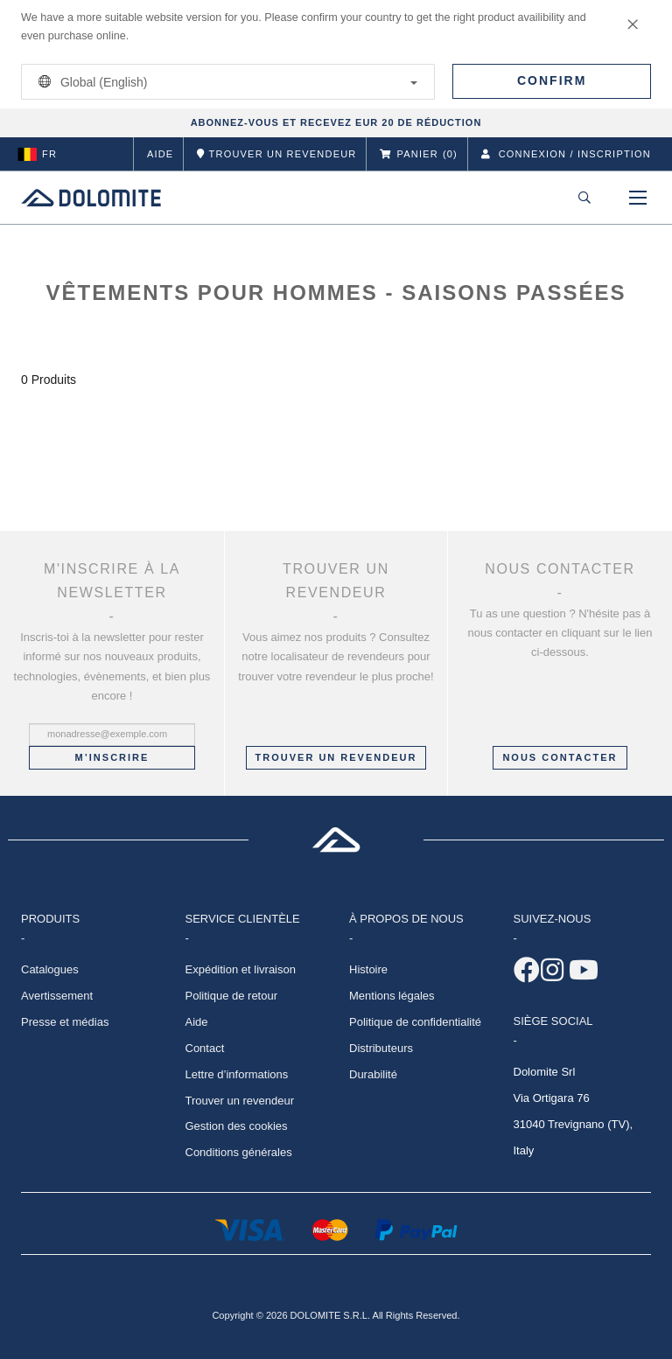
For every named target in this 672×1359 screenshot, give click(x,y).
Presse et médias (64, 1021)
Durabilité (373, 1074)
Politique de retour (232, 995)
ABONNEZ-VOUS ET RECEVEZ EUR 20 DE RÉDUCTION (336, 122)
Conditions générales (239, 1152)
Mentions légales (392, 995)
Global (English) (224, 81)
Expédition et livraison (241, 969)
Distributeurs (381, 1048)
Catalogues (50, 969)
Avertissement (57, 995)
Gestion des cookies (237, 1125)
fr (37, 154)
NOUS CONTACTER (559, 757)
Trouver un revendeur (336, 757)
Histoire (368, 969)
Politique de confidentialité (415, 1021)
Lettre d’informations (237, 1074)
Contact (205, 1048)
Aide (160, 154)
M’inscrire (112, 757)
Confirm (551, 80)
